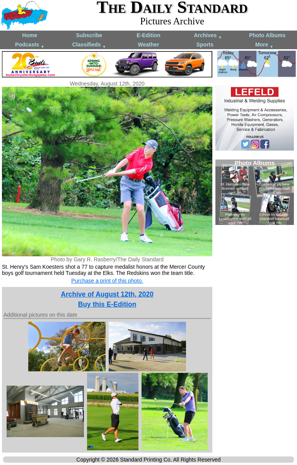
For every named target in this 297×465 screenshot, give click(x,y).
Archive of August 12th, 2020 (107, 294)
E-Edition (148, 35)
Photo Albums (267, 35)
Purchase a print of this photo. (107, 281)
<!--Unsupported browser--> (254, 192)
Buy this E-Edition (107, 304)
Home (29, 35)
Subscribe (89, 35)
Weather (148, 44)
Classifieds (89, 45)
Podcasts (29, 45)
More (264, 45)
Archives (208, 35)
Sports (204, 44)
